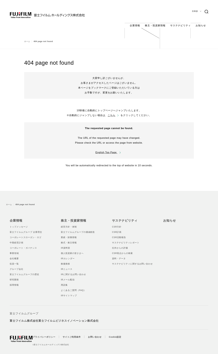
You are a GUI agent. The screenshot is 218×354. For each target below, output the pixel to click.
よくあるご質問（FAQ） (73, 287)
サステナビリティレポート (125, 240)
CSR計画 (116, 229)
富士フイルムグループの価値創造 (78, 229)
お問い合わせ (101, 334)
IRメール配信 (68, 277)
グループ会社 (16, 266)
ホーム (27, 39)
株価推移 (65, 261)
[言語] (196, 11)
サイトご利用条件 (78, 334)
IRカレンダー (68, 255)
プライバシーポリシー (50, 334)
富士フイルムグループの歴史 (24, 271)
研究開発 (14, 277)
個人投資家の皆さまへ (72, 250)
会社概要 (14, 255)
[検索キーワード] (206, 11)
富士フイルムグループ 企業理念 (26, 229)
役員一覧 (14, 261)
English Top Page (106, 150)
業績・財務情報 (69, 234)
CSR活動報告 (119, 234)
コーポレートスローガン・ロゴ (25, 234)
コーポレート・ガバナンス (23, 245)
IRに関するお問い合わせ (73, 271)
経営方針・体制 (69, 224)
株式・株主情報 (69, 240)
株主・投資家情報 (72, 217)
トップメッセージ (19, 224)
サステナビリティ (123, 217)
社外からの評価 (120, 245)
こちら (111, 113)
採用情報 (14, 282)
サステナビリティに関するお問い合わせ (132, 261)
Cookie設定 (121, 334)
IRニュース (66, 266)
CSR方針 (116, 224)
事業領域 (14, 250)
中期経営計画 (16, 240)
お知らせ (169, 217)
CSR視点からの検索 (122, 250)
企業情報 (15, 217)
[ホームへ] (53, 13)
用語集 (64, 282)
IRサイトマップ (69, 292)
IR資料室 (65, 245)
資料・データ (119, 255)
